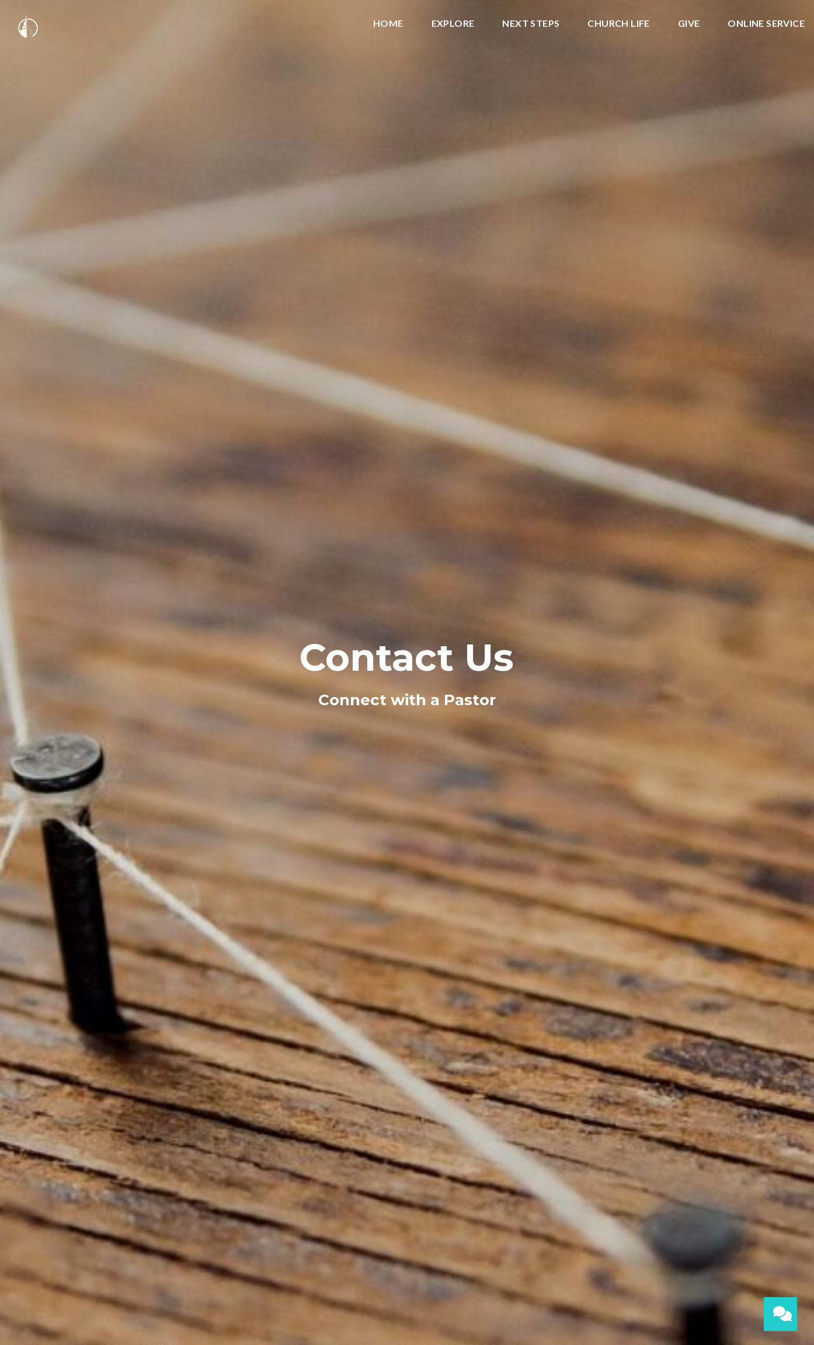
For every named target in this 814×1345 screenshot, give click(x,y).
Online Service (766, 24)
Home (388, 24)
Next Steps (530, 24)
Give (689, 24)
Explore (453, 24)
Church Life (618, 24)
